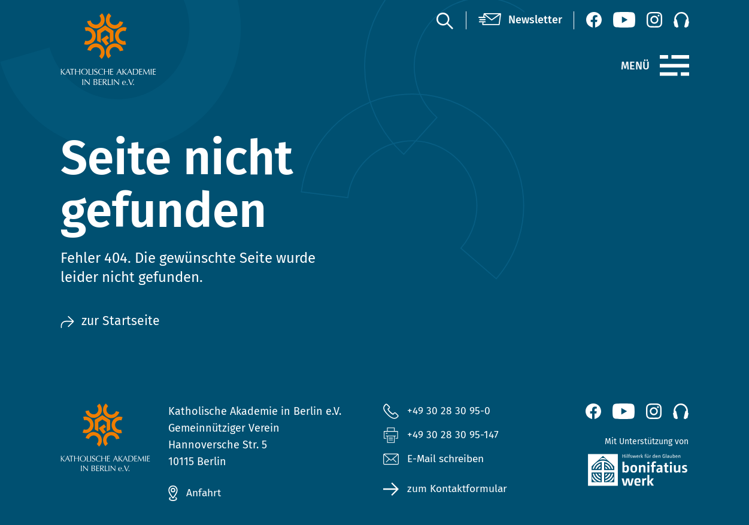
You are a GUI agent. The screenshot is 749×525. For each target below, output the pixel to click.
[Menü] (674, 66)
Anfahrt (204, 493)
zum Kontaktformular (459, 490)
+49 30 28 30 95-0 (449, 410)
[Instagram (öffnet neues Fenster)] (654, 20)
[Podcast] (681, 20)
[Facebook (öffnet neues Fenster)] (594, 20)
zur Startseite (110, 322)
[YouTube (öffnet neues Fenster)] (624, 20)
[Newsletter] (520, 20)
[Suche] (444, 20)
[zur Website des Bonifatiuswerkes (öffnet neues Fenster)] (617, 473)
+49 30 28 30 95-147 (453, 435)
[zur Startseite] (132, 49)
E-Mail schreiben (436, 460)
